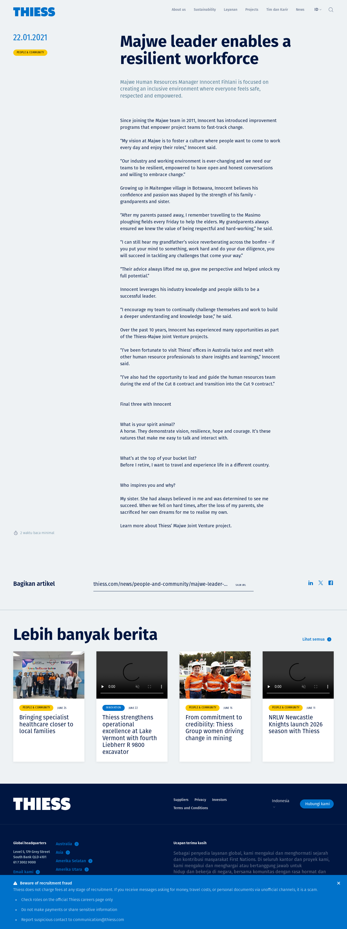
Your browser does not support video (131, 675)
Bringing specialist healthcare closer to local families (46, 724)
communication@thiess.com (98, 920)
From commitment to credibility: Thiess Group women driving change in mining (214, 728)
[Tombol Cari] (331, 9)
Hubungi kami (317, 803)
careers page (92, 900)
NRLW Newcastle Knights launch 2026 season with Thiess (296, 724)
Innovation (113, 707)
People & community (30, 52)
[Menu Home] (34, 8)
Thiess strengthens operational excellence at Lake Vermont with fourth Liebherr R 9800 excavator (129, 734)
